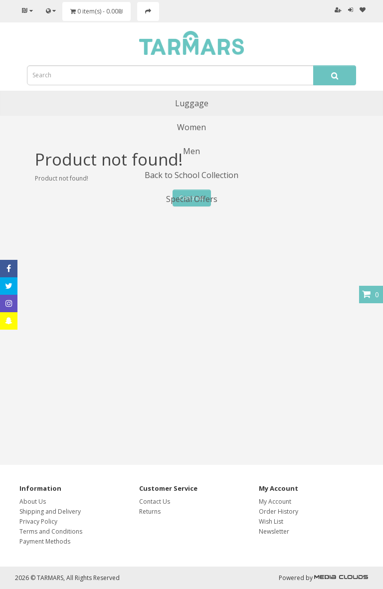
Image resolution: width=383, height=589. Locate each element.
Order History (278, 511)
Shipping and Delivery (50, 511)
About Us (32, 501)
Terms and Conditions (50, 531)
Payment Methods (44, 541)
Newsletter (274, 531)
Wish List (271, 521)
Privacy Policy (38, 521)
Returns (150, 511)
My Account (275, 501)
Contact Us (154, 501)
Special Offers (191, 199)
